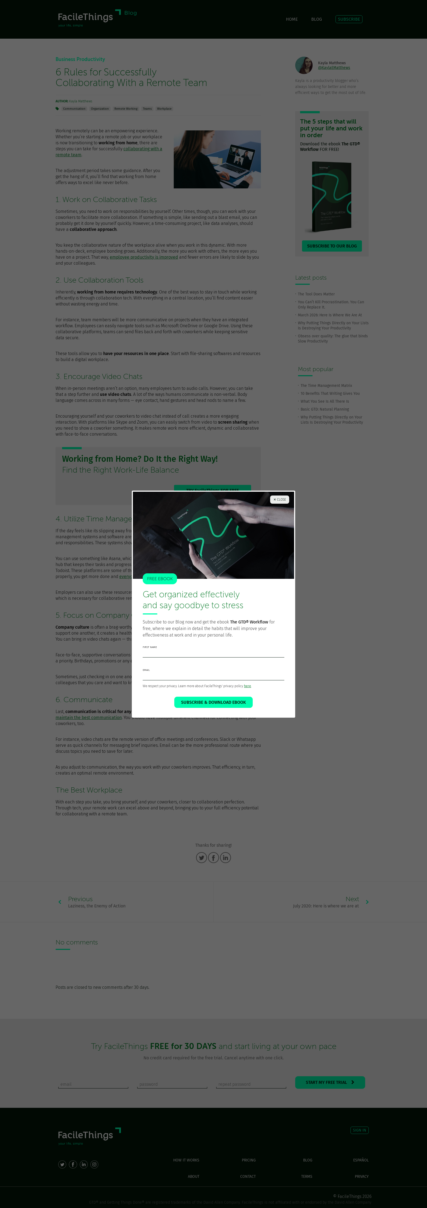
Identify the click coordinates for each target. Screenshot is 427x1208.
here (247, 686)
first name (150, 647)
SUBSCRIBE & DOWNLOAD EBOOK (213, 702)
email (146, 670)
